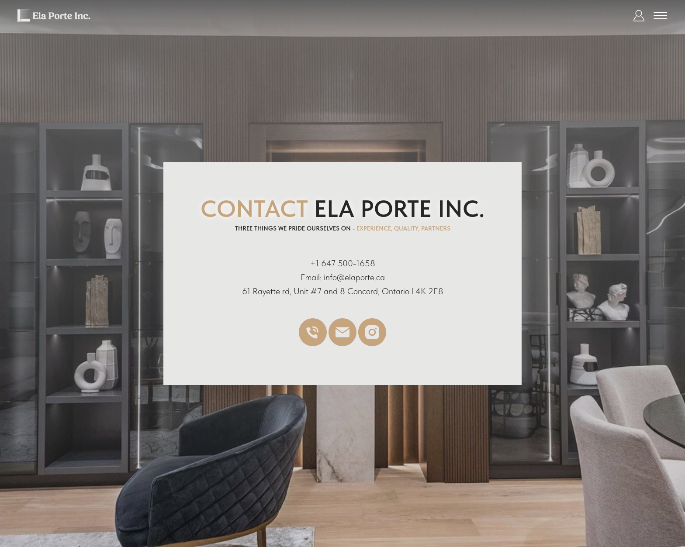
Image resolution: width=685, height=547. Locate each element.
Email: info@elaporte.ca (343, 277)
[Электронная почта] (342, 344)
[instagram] (372, 344)
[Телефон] (313, 344)
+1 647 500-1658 (342, 263)
